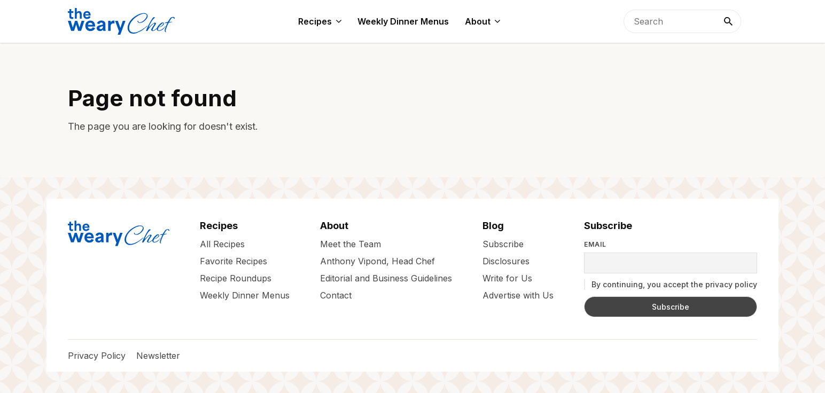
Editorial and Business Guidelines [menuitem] (386, 278)
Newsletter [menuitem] (158, 355)
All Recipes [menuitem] (222, 244)
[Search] (728, 21)
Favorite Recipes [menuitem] (233, 261)
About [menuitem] (478, 21)
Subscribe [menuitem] (503, 244)
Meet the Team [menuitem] (350, 244)
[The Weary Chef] (121, 21)
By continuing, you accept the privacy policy (670, 284)
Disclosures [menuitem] (506, 261)
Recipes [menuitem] (315, 21)
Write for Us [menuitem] (507, 278)
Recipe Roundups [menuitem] (235, 278)
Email (595, 244)
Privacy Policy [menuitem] (97, 355)
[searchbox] (682, 21)
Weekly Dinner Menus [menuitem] (403, 21)
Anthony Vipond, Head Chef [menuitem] (377, 261)
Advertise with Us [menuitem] (518, 295)
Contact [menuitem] (336, 295)
